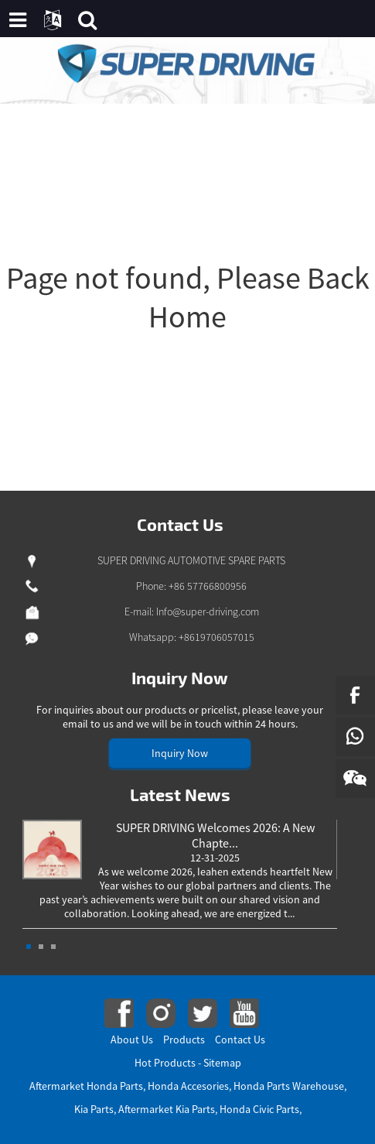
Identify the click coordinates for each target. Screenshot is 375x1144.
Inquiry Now (180, 753)
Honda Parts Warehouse (289, 1086)
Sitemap (222, 1063)
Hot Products (165, 1063)
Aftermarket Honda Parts (86, 1086)
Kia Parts (94, 1109)
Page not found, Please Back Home (188, 297)
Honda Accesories (188, 1086)
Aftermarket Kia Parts (166, 1109)
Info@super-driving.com (207, 611)
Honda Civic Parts (259, 1109)
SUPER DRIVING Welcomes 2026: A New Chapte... (215, 835)
